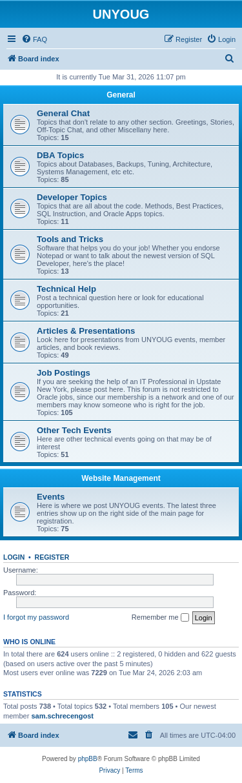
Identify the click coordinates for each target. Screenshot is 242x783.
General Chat (63, 113)
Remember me (160, 617)
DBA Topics (60, 155)
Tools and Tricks (70, 239)
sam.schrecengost (62, 716)
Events (51, 497)
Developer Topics (72, 197)
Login (14, 557)
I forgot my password (36, 617)
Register (52, 557)
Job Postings (63, 373)
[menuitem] (34, 39)
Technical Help (66, 289)
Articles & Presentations (86, 331)
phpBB (87, 758)
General (121, 94)
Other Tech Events (74, 430)
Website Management (120, 478)
